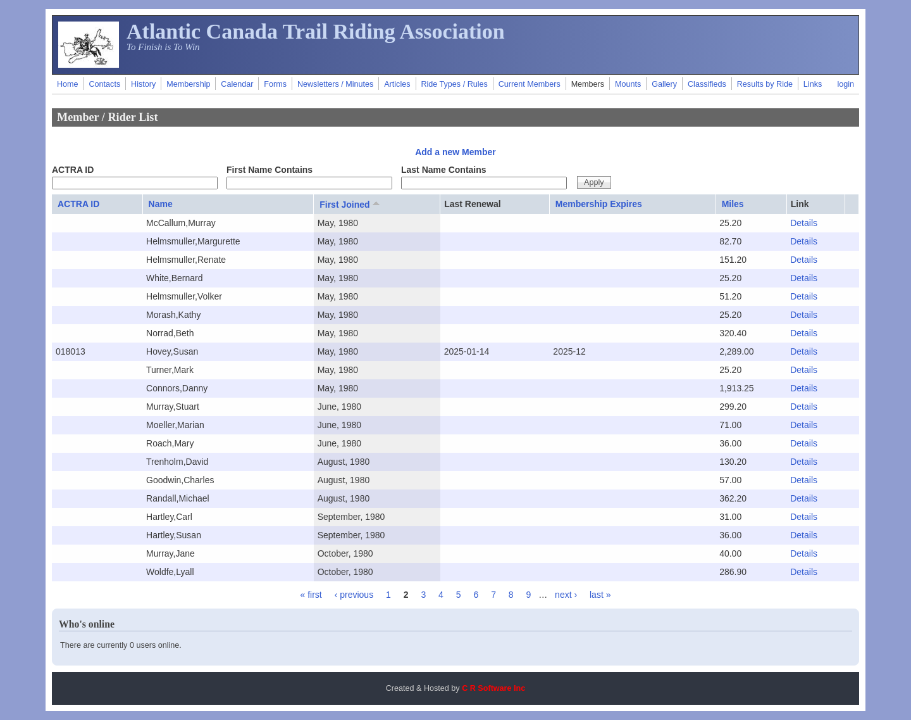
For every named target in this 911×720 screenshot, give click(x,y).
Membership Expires (598, 204)
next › (566, 595)
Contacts (104, 84)
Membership (188, 84)
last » (600, 595)
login (845, 84)
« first (311, 595)
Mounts (628, 84)
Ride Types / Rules (454, 84)
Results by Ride (765, 84)
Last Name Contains (443, 170)
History (143, 84)
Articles (397, 84)
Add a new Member (455, 152)
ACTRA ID (73, 170)
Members (587, 84)
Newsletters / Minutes (335, 84)
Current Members (530, 84)
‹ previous (354, 595)
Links (812, 84)
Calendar (237, 84)
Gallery (664, 84)
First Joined (350, 204)
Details (803, 223)
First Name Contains (269, 170)
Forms (275, 84)
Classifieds (707, 84)
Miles (733, 204)
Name (161, 204)
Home (67, 84)
